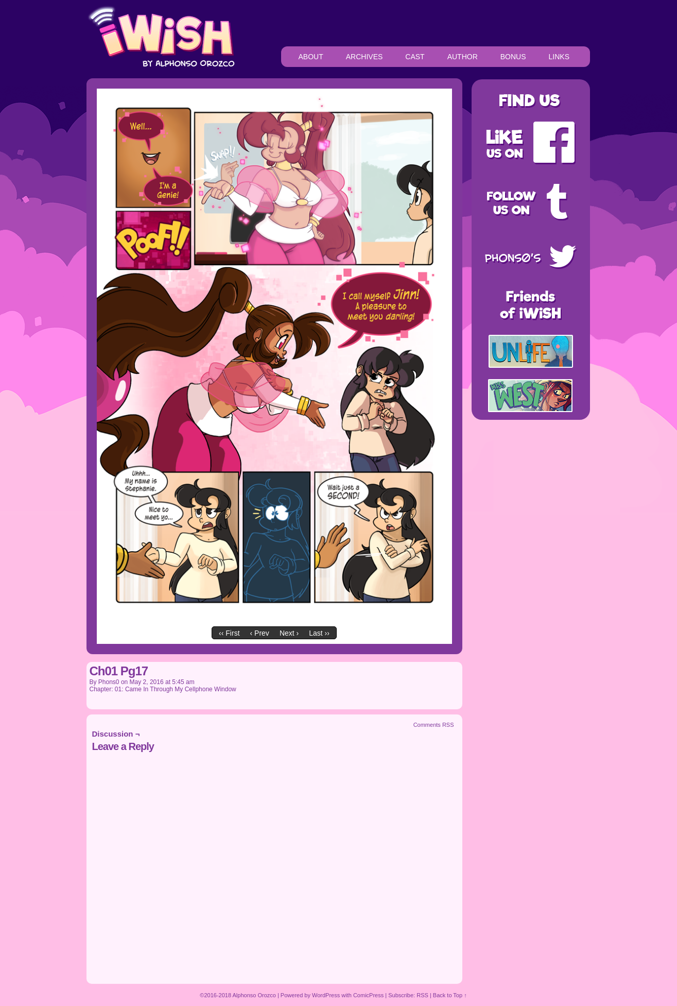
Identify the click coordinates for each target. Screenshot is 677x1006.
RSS (422, 995)
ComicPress (368, 995)
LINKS (559, 57)
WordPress (326, 995)
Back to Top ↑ (450, 995)
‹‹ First (229, 633)
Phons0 (108, 682)
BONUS (513, 57)
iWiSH (160, 36)
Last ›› (319, 633)
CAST (414, 57)
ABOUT (311, 57)
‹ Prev (259, 633)
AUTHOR (462, 57)
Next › (289, 633)
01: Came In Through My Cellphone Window (175, 689)
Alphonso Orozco (254, 995)
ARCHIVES (364, 57)
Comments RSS (433, 725)
